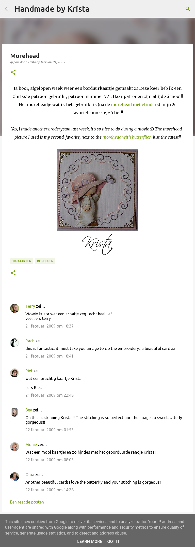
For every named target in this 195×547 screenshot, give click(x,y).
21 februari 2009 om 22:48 (49, 395)
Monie (31, 444)
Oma (29, 474)
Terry (30, 306)
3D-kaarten (21, 261)
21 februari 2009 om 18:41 (49, 356)
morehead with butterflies (127, 137)
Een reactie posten (27, 502)
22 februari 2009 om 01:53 (49, 429)
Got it (113, 541)
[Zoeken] (97, 9)
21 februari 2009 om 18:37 (49, 326)
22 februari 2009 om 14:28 (49, 489)
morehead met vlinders (134, 104)
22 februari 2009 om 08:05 (49, 459)
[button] (13, 72)
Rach (30, 340)
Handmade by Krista (52, 8)
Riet (28, 370)
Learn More (89, 541)
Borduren (45, 261)
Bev (28, 410)
